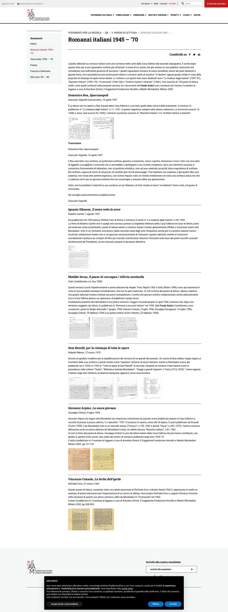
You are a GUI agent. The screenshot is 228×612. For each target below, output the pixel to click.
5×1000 (172, 3)
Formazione (140, 15)
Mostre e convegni (158, 15)
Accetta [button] (173, 604)
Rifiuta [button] (156, 604)
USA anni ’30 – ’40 (39, 77)
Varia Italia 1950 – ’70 (41, 59)
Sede (156, 3)
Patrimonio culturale (102, 15)
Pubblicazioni (124, 15)
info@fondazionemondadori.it (30, 4)
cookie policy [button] (127, 588)
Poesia (33, 65)
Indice (33, 43)
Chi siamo (145, 3)
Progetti (176, 15)
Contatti (163, 3)
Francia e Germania (40, 71)
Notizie (197, 15)
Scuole (187, 15)
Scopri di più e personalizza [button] (64, 604)
